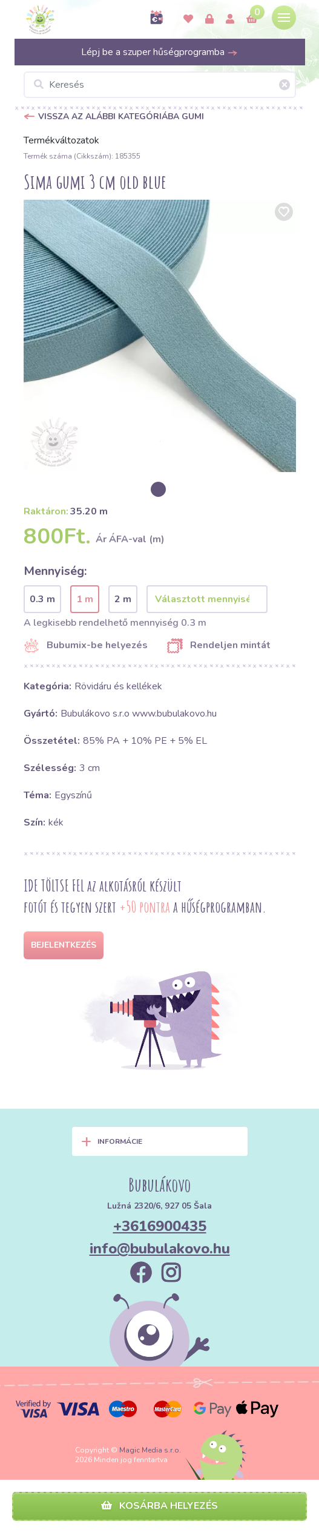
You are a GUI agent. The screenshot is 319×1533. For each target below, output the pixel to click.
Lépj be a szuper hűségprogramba (159, 52)
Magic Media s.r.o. (150, 1450)
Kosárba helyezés (159, 1505)
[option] (160, 336)
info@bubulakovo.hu (160, 1248)
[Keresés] (160, 84)
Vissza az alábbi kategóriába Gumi (121, 116)
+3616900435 (159, 1226)
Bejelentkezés (63, 945)
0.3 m (42, 599)
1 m (84, 599)
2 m (122, 599)
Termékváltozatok (61, 140)
